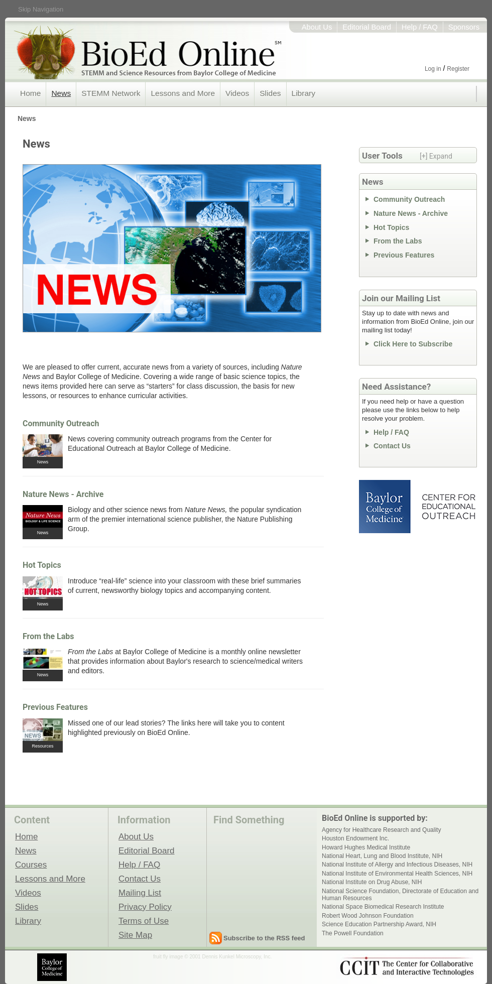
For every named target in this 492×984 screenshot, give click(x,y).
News (61, 93)
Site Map (135, 934)
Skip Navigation (40, 9)
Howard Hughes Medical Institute (366, 847)
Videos (237, 93)
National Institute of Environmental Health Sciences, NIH (397, 873)
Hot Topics (42, 565)
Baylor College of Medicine (385, 506)
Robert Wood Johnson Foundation (368, 915)
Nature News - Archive (63, 494)
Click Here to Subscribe (413, 344)
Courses (31, 864)
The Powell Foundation (353, 933)
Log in (433, 68)
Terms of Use (143, 920)
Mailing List (139, 892)
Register (458, 68)
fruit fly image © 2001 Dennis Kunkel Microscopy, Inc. (212, 956)
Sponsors (463, 27)
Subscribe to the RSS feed (264, 938)
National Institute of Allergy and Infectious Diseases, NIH (397, 864)
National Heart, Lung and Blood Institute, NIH (382, 855)
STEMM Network (110, 93)
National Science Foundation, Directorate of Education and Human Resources (400, 895)
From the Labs (48, 636)
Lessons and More (183, 93)
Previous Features (55, 707)
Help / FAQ (420, 27)
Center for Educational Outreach (448, 506)
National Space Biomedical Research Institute (383, 906)
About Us (317, 27)
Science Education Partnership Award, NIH (379, 924)
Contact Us (392, 446)
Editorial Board (366, 27)
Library (303, 93)
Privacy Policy (145, 906)
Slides (270, 93)
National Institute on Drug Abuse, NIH (372, 882)
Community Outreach (61, 423)
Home (30, 93)
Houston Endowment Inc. (355, 838)
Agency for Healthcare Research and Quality (381, 829)
